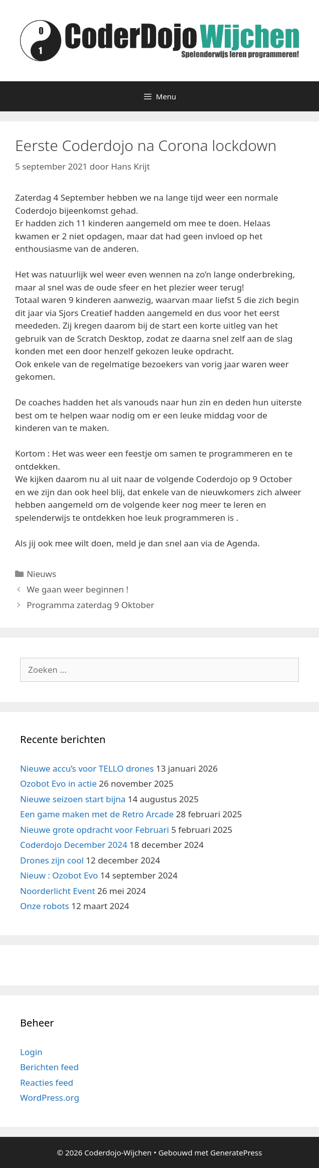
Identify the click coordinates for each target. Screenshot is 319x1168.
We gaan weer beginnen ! (77, 589)
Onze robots (44, 906)
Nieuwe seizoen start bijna (72, 799)
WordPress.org (49, 1097)
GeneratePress (236, 1152)
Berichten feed (49, 1067)
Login (31, 1052)
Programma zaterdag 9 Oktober (90, 605)
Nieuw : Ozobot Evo (59, 875)
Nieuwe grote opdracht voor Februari (94, 829)
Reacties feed (46, 1082)
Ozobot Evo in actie (58, 783)
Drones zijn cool (52, 860)
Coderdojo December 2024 (73, 844)
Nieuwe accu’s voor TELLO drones (87, 768)
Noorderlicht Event (57, 891)
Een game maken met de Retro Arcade (97, 814)
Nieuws (41, 573)
